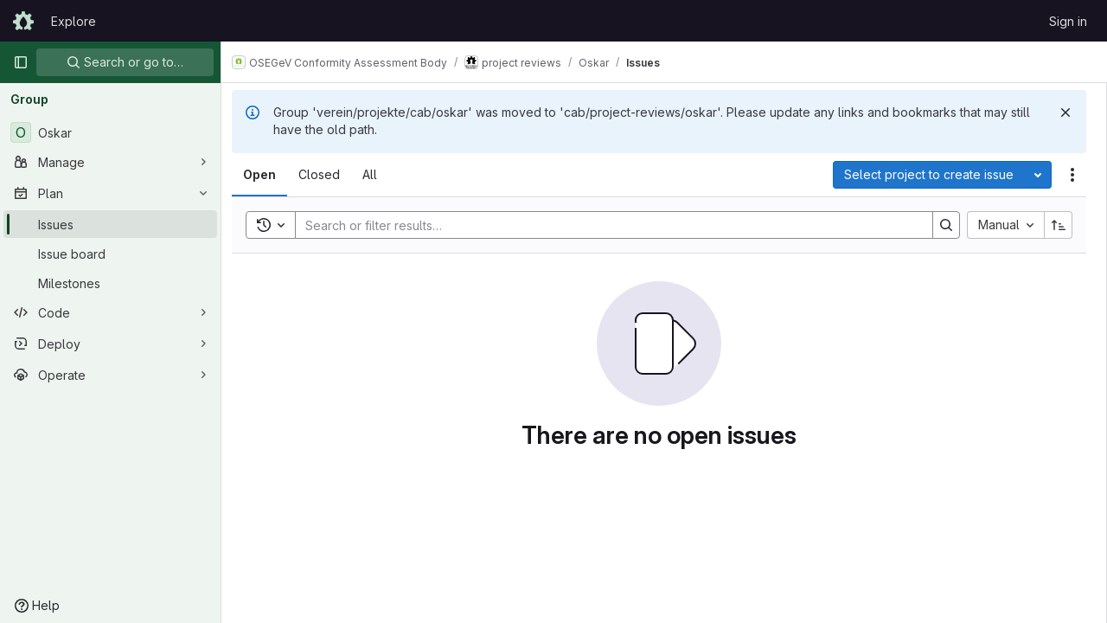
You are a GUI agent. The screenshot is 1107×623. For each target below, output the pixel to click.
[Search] (610, 225)
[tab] (270, 174)
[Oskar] (110, 132)
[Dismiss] (1065, 112)
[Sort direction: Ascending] (1058, 225)
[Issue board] (110, 253)
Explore (73, 21)
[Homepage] (23, 21)
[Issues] (110, 224)
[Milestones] (110, 283)
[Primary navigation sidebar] (21, 62)
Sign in (1068, 21)
